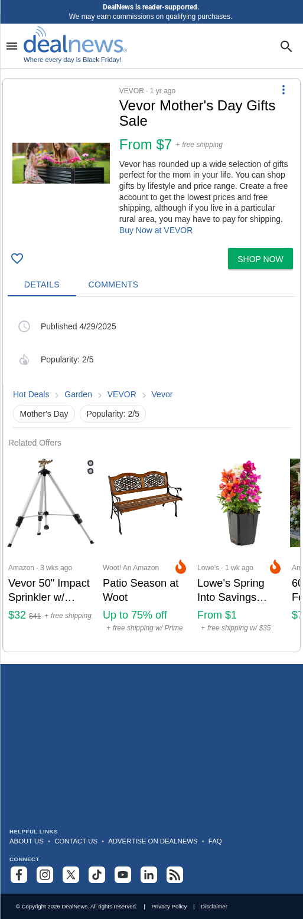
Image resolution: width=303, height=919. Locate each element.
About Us (26, 841)
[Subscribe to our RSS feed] (174, 874)
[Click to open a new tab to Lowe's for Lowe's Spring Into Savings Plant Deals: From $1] (240, 550)
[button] (151, 161)
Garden (78, 394)
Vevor (162, 394)
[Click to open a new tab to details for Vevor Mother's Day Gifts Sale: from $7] (61, 163)
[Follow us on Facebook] (18, 874)
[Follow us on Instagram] (44, 874)
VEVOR (121, 394)
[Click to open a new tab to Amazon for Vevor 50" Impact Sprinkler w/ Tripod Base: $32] (51, 550)
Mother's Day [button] (44, 413)
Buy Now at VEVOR (156, 230)
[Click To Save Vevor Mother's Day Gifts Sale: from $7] (17, 258)
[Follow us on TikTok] (96, 874)
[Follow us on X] (70, 874)
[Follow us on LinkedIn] (148, 874)
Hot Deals (31, 394)
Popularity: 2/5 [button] (112, 413)
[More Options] (283, 89)
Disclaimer (214, 906)
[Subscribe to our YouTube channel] (122, 874)
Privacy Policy (169, 906)
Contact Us (75, 841)
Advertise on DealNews (152, 841)
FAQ (215, 841)
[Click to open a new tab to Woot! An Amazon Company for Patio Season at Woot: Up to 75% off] (145, 550)
